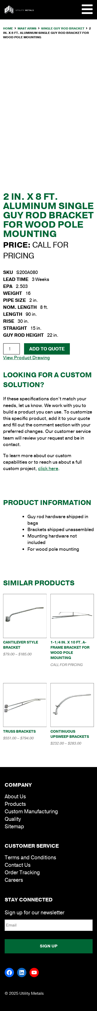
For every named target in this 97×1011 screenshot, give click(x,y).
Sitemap (14, 826)
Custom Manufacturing (31, 811)
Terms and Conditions (30, 857)
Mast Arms (27, 28)
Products (15, 804)
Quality (13, 819)
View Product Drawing (26, 358)
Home (8, 28)
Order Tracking (22, 872)
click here (48, 468)
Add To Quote (47, 349)
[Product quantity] (11, 349)
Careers (14, 880)
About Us (15, 796)
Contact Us (18, 865)
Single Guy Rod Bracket (62, 28)
